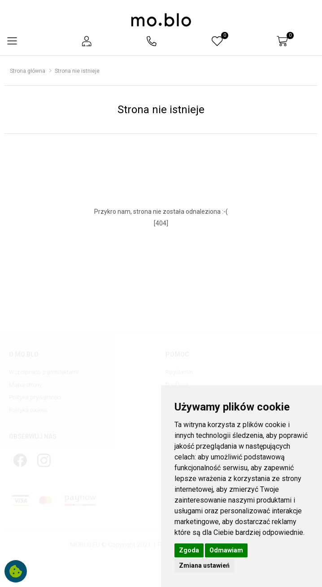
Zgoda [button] (189, 550)
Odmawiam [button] (226, 550)
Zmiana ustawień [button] (204, 565)
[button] (86, 41)
